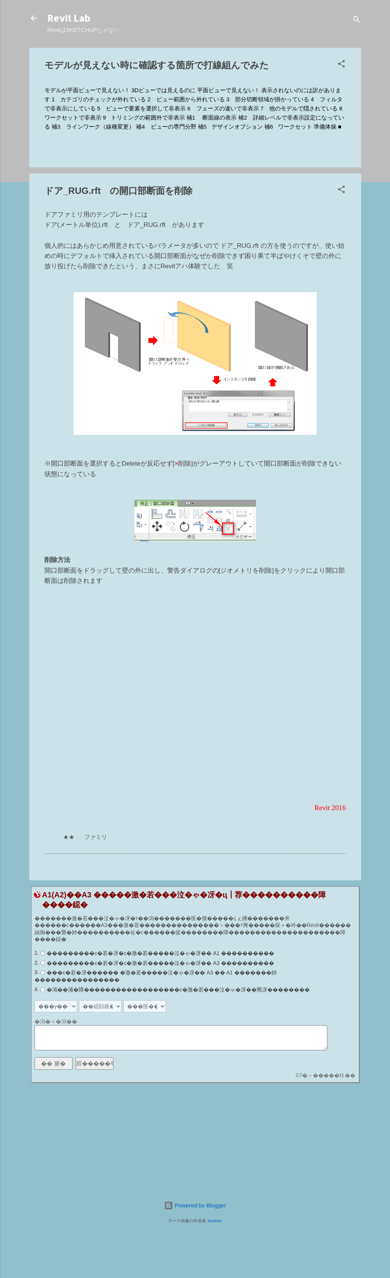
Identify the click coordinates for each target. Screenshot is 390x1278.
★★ (68, 837)
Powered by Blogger (195, 1205)
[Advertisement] (195, 1142)
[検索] (356, 20)
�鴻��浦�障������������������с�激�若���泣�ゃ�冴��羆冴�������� (178, 990)
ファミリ (95, 837)
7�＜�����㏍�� (328, 1075)
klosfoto (215, 1220)
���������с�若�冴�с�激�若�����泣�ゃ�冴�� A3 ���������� (160, 963)
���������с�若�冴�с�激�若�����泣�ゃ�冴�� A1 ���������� (160, 953)
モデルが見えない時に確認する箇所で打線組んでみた (156, 65)
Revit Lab (68, 18)
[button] (341, 65)
